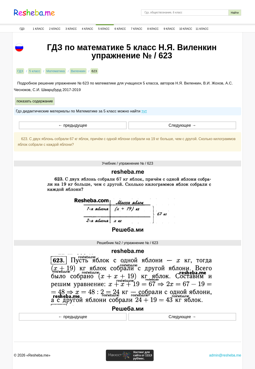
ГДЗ (22, 28)
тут (144, 111)
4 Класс (87, 28)
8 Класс (153, 28)
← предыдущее (72, 125)
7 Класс (136, 28)
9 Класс (169, 28)
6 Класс (120, 28)
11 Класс (202, 28)
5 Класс (104, 28)
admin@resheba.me (225, 355)
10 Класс (185, 28)
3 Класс (71, 28)
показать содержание (35, 101)
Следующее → (182, 125)
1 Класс (38, 28)
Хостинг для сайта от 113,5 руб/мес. (142, 355)
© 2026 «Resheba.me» (32, 355)
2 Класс (54, 28)
